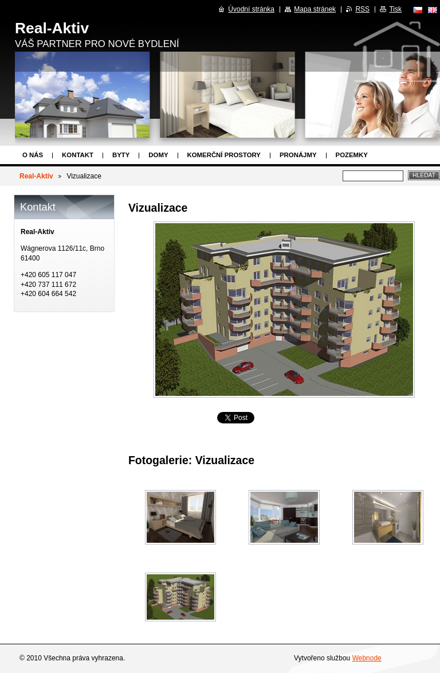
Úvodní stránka (251, 9)
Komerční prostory (224, 154)
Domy (158, 154)
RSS (362, 9)
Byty (120, 154)
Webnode (367, 658)
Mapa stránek (315, 9)
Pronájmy (298, 154)
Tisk (395, 9)
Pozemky (352, 154)
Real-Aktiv (36, 176)
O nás (32, 154)
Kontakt (77, 154)
